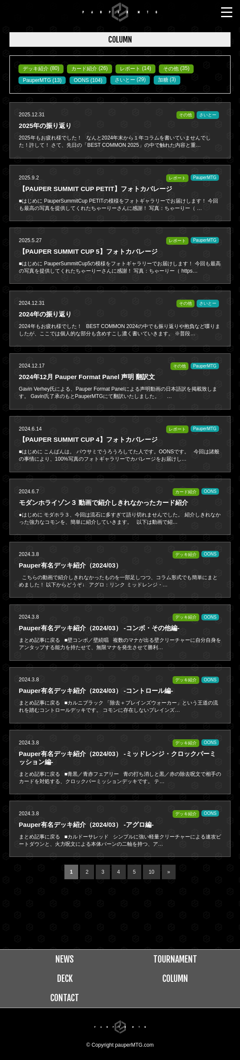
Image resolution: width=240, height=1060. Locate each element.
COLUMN (175, 978)
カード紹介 (84, 69)
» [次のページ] (168, 872)
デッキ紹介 (36, 69)
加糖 (163, 80)
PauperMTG (37, 80)
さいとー (125, 80)
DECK (65, 978)
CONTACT (64, 998)
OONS (81, 80)
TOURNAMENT (175, 959)
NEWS (64, 959)
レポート (130, 69)
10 (151, 872)
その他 (171, 69)
